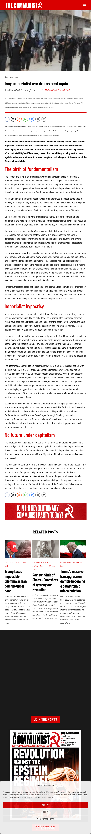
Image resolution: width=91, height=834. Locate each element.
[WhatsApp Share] (25, 119)
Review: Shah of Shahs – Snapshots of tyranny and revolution (45, 582)
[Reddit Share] (19, 119)
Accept (45, 805)
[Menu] (84, 4)
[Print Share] (44, 119)
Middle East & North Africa (58, 90)
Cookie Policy (39, 826)
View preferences (45, 819)
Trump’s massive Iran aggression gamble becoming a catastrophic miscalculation (72, 581)
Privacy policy (50, 826)
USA (6, 566)
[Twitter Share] (13, 119)
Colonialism (37, 562)
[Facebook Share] (7, 119)
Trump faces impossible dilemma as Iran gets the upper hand (16, 581)
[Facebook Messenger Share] (31, 119)
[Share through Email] (37, 119)
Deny (45, 812)
